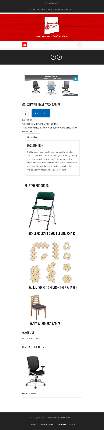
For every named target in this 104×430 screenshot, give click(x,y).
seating (25, 131)
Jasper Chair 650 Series (44, 323)
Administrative (34, 128)
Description (32, 137)
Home (33, 424)
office (68, 128)
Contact (72, 424)
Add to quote (41, 113)
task (38, 131)
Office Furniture (51, 124)
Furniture (62, 424)
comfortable (48, 128)
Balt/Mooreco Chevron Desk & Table (52, 287)
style (32, 131)
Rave (74, 128)
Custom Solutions (46, 424)
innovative (60, 128)
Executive (38, 124)
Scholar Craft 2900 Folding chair (51, 233)
